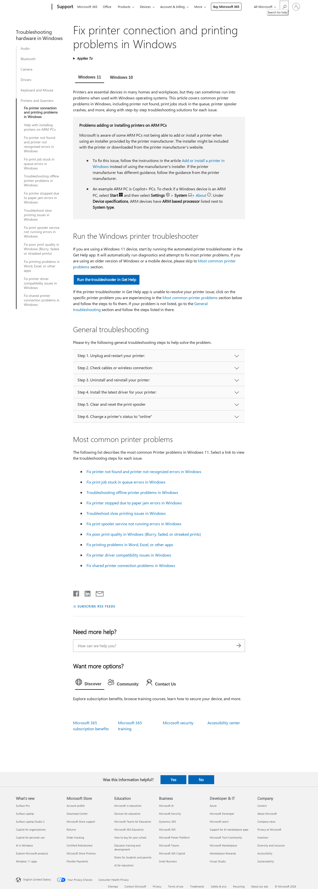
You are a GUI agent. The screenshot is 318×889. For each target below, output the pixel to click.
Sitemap (113, 886)
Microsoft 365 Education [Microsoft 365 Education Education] (129, 829)
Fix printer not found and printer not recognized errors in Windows (39, 144)
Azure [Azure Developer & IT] (213, 806)
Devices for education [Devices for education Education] (127, 813)
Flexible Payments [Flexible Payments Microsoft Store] (77, 861)
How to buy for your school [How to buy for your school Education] (130, 837)
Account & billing (172, 6)
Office (107, 6)
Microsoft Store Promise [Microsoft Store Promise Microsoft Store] (81, 853)
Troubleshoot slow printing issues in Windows (38, 215)
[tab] (89, 78)
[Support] (64, 7)
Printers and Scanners (37, 100)
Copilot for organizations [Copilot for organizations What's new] (31, 829)
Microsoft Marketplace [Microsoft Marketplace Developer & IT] (223, 845)
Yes (173, 779)
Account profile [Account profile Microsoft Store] (76, 806)
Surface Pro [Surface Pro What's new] (23, 806)
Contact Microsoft (135, 886)
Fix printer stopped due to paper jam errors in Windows (41, 197)
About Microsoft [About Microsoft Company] (267, 813)
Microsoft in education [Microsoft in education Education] (127, 806)
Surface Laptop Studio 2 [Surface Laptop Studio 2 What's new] (30, 821)
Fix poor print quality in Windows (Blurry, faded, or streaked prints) (42, 249)
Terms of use (175, 886)
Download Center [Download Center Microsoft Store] (77, 813)
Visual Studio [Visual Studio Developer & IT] (218, 861)
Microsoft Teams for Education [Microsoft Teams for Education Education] (132, 821)
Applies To (84, 58)
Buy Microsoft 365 (226, 6)
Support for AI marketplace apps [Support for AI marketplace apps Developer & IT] (229, 829)
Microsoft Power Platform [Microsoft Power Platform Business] (174, 837)
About (201, 195)
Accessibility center (223, 722)
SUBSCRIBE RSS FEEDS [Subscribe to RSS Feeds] (96, 606)
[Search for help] (284, 6)
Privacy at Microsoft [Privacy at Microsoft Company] (269, 829)
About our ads (259, 886)
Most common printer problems (190, 297)
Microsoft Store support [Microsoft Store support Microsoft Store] (81, 821)
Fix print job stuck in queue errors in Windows (39, 163)
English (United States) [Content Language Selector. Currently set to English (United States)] (37, 879)
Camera (26, 69)
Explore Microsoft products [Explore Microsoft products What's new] (32, 853)
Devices (145, 6)
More (198, 6)
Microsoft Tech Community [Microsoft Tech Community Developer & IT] (226, 837)
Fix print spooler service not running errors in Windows (41, 232)
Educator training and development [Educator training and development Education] (127, 847)
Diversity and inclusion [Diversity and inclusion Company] (271, 845)
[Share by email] (97, 592)
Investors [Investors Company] (262, 837)
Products (124, 6)
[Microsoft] (33, 7)
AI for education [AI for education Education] (123, 865)
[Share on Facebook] (76, 592)
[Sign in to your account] (296, 7)
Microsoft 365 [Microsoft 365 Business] (167, 829)
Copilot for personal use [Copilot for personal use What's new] (30, 837)
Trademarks (197, 886)
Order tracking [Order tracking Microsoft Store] (75, 837)
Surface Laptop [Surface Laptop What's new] (25, 813)
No (201, 779)
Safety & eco (218, 886)
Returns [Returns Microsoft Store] (71, 829)
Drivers (26, 80)
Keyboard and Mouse (37, 90)
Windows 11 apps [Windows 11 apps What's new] (26, 861)
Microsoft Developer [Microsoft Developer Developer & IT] (222, 813)
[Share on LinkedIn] (85, 592)
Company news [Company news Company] (266, 821)
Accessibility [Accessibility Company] (264, 853)
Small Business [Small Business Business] (168, 861)
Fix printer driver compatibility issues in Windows (40, 283)
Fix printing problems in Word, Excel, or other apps (42, 266)
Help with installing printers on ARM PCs (40, 127)
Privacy (157, 886)
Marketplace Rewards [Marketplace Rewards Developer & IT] (223, 853)
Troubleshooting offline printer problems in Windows (41, 180)
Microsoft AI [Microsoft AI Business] (166, 806)
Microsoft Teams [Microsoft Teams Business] (169, 845)
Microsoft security (178, 722)
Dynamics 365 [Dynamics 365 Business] (167, 821)
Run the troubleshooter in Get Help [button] (106, 279)
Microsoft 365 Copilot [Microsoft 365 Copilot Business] (172, 853)
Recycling (238, 886)
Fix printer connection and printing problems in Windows (41, 112)
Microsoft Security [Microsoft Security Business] (170, 813)
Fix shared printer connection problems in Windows (41, 300)
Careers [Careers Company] (262, 806)
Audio (25, 48)
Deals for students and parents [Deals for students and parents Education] (133, 857)
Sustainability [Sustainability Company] (265, 861)
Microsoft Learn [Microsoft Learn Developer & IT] (219, 821)
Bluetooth (28, 59)
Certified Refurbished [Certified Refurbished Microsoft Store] (79, 845)
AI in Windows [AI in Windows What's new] (24, 845)
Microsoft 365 (87, 6)
